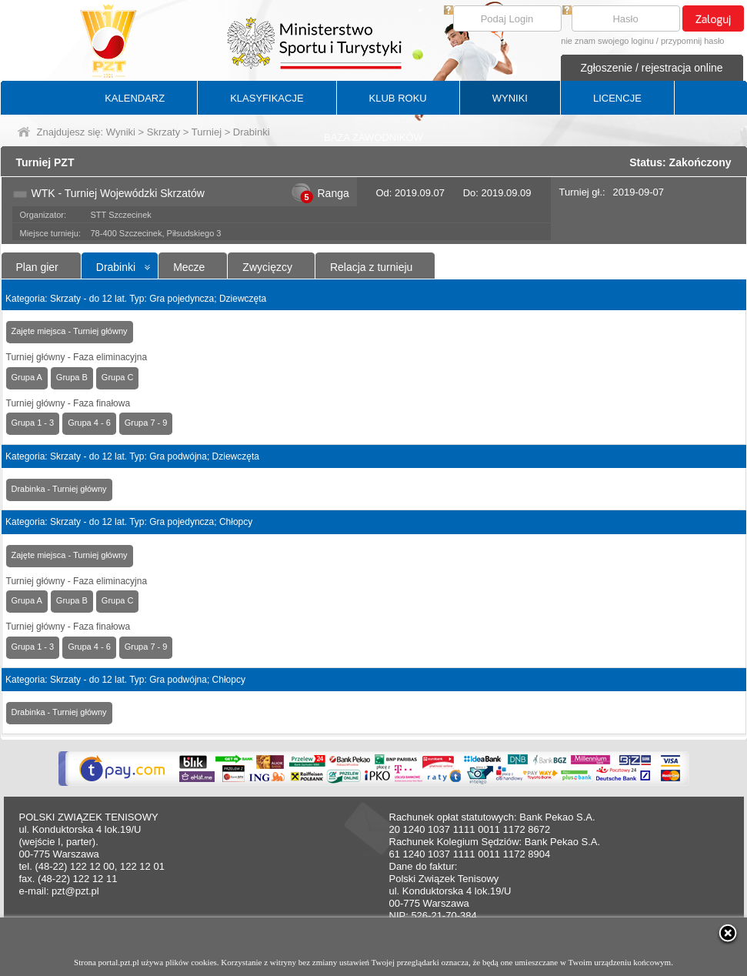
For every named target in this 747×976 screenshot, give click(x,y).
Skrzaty (163, 132)
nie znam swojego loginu (607, 40)
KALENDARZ (135, 98)
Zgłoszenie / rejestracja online (651, 68)
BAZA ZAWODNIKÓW (373, 137)
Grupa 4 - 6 (89, 422)
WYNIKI (510, 98)
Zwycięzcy (267, 267)
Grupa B (72, 377)
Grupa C (118, 377)
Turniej (207, 132)
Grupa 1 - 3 (33, 422)
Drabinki (115, 267)
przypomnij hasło (693, 40)
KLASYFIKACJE (266, 98)
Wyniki (120, 132)
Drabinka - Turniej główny (59, 488)
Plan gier (37, 267)
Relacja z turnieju (371, 267)
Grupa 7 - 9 (146, 422)
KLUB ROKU (398, 98)
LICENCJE (617, 98)
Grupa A (27, 377)
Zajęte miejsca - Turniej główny (70, 331)
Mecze (189, 267)
